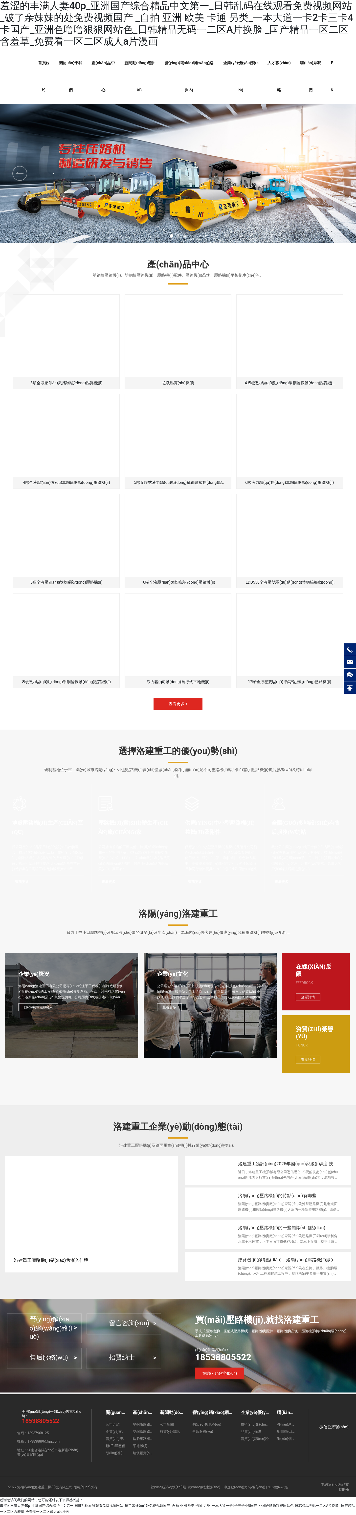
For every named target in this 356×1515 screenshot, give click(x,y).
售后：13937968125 (33, 1434)
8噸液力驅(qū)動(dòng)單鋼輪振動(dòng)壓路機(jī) (66, 681)
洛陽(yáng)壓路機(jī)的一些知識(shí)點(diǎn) (282, 1228)
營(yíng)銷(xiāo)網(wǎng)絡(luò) (51, 1328)
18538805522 (223, 1358)
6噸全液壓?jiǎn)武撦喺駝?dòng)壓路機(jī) (66, 582)
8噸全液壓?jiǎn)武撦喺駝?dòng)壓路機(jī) (66, 383)
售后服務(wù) (49, 1358)
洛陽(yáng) (256, 1488)
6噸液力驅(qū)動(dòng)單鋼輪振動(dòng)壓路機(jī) (289, 482)
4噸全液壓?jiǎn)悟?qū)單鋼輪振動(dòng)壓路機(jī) (66, 482)
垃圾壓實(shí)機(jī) (178, 383)
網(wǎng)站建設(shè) (204, 1488)
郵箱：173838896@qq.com (38, 1442)
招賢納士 (122, 1358)
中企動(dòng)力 (236, 1488)
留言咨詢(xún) (129, 1324)
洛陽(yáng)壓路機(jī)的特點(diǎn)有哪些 (277, 1196)
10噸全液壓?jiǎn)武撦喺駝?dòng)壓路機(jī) (178, 582)
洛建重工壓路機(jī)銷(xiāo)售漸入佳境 (51, 1260)
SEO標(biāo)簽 (278, 1488)
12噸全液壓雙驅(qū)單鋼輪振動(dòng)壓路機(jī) (289, 681)
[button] (336, 173)
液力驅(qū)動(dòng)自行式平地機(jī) (178, 681)
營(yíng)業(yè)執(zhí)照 (168, 1488)
